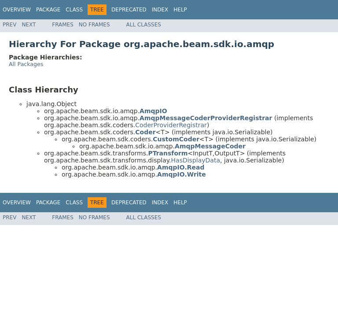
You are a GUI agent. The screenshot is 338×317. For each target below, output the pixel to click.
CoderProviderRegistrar (171, 125)
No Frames (94, 25)
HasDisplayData (195, 160)
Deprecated (129, 10)
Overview (17, 10)
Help (180, 10)
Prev (9, 25)
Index (160, 10)
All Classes (143, 25)
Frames (62, 25)
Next (29, 25)
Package (48, 10)
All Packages (26, 64)
